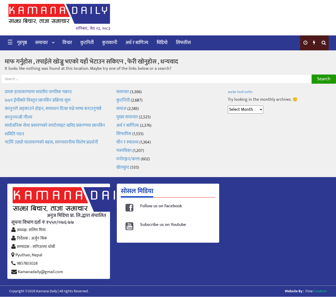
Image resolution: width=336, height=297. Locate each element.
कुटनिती (87, 43)
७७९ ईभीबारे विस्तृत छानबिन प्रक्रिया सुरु (38, 100)
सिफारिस (183, 43)
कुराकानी (109, 43)
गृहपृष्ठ (22, 43)
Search (323, 79)
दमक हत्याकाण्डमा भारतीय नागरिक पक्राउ (38, 92)
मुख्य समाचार (127, 117)
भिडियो (162, 43)
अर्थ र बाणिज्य (136, 43)
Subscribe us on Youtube (163, 224)
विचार (67, 43)
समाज (121, 109)
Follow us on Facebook (161, 206)
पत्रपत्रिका (124, 151)
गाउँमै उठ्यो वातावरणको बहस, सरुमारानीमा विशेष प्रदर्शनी (51, 142)
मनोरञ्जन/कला (128, 159)
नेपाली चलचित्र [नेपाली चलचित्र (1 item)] (245, 92)
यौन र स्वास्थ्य (127, 142)
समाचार (41, 43)
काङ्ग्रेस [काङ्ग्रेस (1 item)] (232, 92)
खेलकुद (122, 167)
